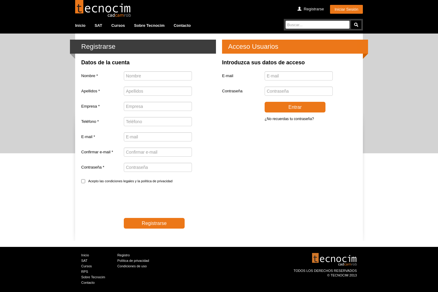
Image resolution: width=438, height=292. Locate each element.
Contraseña (232, 91)
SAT (98, 25)
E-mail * (88, 136)
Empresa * (90, 106)
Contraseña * (92, 167)
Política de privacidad (133, 260)
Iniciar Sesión (346, 9)
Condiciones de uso (132, 266)
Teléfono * (90, 121)
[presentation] (127, 202)
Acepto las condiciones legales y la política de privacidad (130, 181)
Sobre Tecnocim (149, 25)
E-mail (227, 75)
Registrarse (314, 9)
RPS (84, 271)
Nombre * (89, 75)
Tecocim (103, 8)
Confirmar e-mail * (97, 152)
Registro (123, 255)
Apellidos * (90, 91)
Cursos (118, 25)
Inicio (80, 25)
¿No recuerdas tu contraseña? (289, 119)
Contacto (182, 25)
